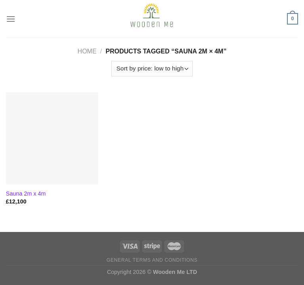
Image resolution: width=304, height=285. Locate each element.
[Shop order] (151, 68)
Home (87, 51)
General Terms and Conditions (152, 260)
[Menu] (10, 18)
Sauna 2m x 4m (26, 193)
